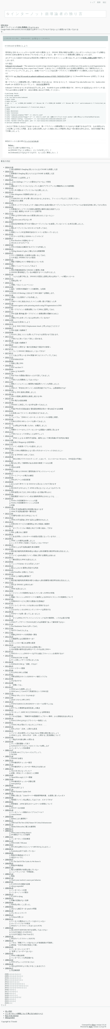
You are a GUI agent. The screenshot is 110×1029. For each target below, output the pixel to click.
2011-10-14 (9, 645)
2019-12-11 (9, 283)
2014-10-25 (9, 448)
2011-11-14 (9, 624)
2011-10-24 (9, 637)
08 (16, 974)
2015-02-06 (9, 419)
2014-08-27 (9, 461)
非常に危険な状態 (90, 58)
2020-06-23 (9, 249)
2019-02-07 (9, 307)
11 (20, 974)
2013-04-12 (9, 557)
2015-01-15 (9, 423)
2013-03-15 (9, 566)
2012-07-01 (9, 603)
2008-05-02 (9, 960)
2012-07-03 (9, 599)
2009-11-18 (9, 756)
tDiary (94, 1025)
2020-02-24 (9, 268)
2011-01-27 (9, 687)
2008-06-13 (9, 898)
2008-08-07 (9, 859)
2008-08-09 (9, 853)
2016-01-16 (9, 373)
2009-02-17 (9, 829)
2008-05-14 (9, 941)
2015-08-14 (9, 394)
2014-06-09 (9, 478)
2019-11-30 (9, 295)
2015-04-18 (9, 403)
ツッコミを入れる (31, 141)
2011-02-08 (9, 683)
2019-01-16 (9, 316)
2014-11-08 (9, 440)
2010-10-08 (9, 706)
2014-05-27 (9, 486)
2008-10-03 (9, 845)
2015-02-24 (9, 415)
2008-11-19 (9, 841)
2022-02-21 (9, 203)
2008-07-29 (9, 867)
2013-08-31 (9, 534)
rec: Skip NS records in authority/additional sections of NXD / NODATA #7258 (41, 76)
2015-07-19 (9, 398)
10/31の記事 (41, 84)
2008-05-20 (9, 928)
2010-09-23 (9, 710)
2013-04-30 (9, 553)
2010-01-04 (9, 741)
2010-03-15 (9, 731)
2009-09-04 (9, 785)
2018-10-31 (9, 324)
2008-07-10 (9, 878)
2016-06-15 (9, 365)
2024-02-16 (9, 176)
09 (18, 976)
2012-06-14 (9, 616)
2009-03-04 (9, 816)
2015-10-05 (9, 386)
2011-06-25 (9, 666)
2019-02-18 (9, 303)
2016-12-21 (9, 357)
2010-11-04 (9, 698)
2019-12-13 (9, 278)
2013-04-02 (9, 562)
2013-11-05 (9, 513)
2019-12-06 (9, 287)
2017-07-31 (9, 349)
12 (20, 978)
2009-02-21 (9, 821)
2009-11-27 (9, 750)
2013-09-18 (9, 530)
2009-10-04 (9, 779)
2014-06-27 (9, 469)
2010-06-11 (9, 723)
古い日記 (8, 1011)
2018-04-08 (9, 332)
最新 (99, 2)
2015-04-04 (9, 407)
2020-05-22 (9, 260)
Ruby (91, 1027)
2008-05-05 (9, 947)
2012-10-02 (9, 591)
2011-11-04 (9, 628)
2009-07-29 (9, 790)
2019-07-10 (9, 299)
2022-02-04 (9, 207)
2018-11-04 (12, 38)
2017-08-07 (9, 345)
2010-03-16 (9, 727)
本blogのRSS (10, 1018)
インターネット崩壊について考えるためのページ (24, 1013)
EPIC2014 (4, 25)
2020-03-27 (9, 264)
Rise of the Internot (11, 1016)
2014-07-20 (9, 465)
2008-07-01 (9, 882)
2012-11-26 (9, 587)
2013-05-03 (9, 549)
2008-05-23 (9, 915)
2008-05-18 (9, 936)
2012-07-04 (9, 595)
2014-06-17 (9, 473)
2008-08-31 (9, 849)
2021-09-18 (9, 218)
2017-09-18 (9, 341)
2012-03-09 (9, 620)
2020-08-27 (9, 238)
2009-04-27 (9, 806)
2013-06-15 (9, 545)
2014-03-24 (9, 494)
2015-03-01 (9, 411)
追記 (104, 2)
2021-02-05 (9, 234)
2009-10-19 (9, 765)
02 (9, 976)
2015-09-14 (9, 390)
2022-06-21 (9, 180)
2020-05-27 (9, 253)
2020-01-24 (9, 274)
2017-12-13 (9, 337)
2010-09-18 (9, 714)
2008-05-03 (9, 953)
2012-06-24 (9, 607)
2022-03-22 (9, 188)
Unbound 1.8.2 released (13, 66)
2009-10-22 (9, 760)
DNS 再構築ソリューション (28, 27)
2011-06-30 (9, 662)
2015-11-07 (9, 382)
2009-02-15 (9, 831)
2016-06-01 (9, 369)
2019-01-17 (9, 312)
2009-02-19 (9, 825)
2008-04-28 (9, 964)
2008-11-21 (9, 837)
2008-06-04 (9, 902)
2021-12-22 (9, 213)
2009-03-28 (9, 810)
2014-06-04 (9, 482)
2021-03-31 (9, 226)
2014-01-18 (9, 507)
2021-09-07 (9, 222)
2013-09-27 (9, 526)
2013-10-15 (9, 522)
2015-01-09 (9, 428)
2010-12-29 (9, 693)
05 (11, 974)
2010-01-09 (9, 737)
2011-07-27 (9, 651)
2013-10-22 (9, 518)
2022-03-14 (9, 196)
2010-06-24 (9, 718)
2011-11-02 (9, 632)
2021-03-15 (9, 230)
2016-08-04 (9, 361)
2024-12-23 (9, 171)
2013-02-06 (9, 578)
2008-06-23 (9, 894)
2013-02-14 (9, 574)
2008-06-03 (9, 907)
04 (9, 974)
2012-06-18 (9, 612)
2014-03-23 (9, 498)
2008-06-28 (9, 888)
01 (9, 978)
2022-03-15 (9, 192)
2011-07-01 (9, 656)
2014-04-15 (9, 490)
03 (11, 976)
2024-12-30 (9, 167)
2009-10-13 (9, 769)
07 (14, 974)
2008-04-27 (9, 968)
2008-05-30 (9, 911)
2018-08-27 (9, 328)
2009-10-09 (9, 775)
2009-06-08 (9, 798)
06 (12, 974)
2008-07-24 (9, 874)
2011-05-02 (9, 674)
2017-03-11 (9, 353)
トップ (92, 2)
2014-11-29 (9, 436)
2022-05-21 (9, 184)
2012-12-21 (9, 582)
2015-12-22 (9, 378)
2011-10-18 (9, 641)
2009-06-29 (9, 793)
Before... (11, 145)
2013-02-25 (9, 570)
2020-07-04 (9, 245)
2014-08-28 (9, 457)
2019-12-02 (9, 291)
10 (18, 974)
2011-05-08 (9, 670)
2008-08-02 (9, 863)
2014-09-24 (9, 453)
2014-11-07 (9, 444)
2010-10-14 (9, 702)
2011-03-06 (9, 679)
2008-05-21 (9, 919)
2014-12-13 (9, 432)
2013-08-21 (9, 539)
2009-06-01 (9, 802)
